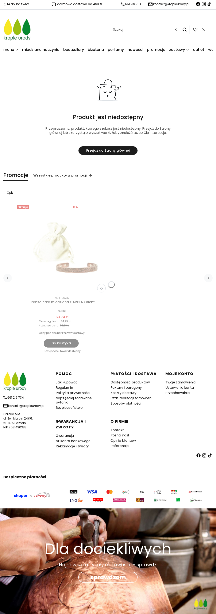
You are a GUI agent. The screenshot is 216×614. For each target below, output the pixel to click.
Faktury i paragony (126, 387)
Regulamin (64, 387)
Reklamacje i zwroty (72, 446)
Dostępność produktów (130, 382)
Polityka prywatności (73, 392)
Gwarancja (65, 435)
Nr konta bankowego (73, 441)
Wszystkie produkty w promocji (62, 175)
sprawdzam (108, 577)
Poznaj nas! (120, 435)
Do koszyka (61, 343)
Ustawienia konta (179, 387)
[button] (184, 29)
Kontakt (117, 430)
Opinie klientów (123, 440)
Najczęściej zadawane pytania (74, 400)
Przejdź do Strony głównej (108, 150)
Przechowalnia (177, 392)
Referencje (120, 445)
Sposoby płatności (126, 403)
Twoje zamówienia (180, 382)
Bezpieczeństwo (69, 407)
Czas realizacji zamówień (131, 398)
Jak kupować (67, 382)
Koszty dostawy (123, 392)
